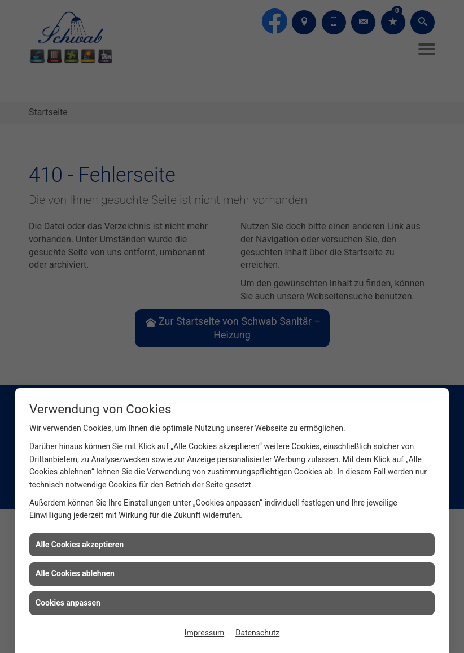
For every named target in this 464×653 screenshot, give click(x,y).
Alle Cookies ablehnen (75, 573)
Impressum (204, 632)
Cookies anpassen (68, 602)
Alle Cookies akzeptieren (80, 544)
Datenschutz (257, 632)
